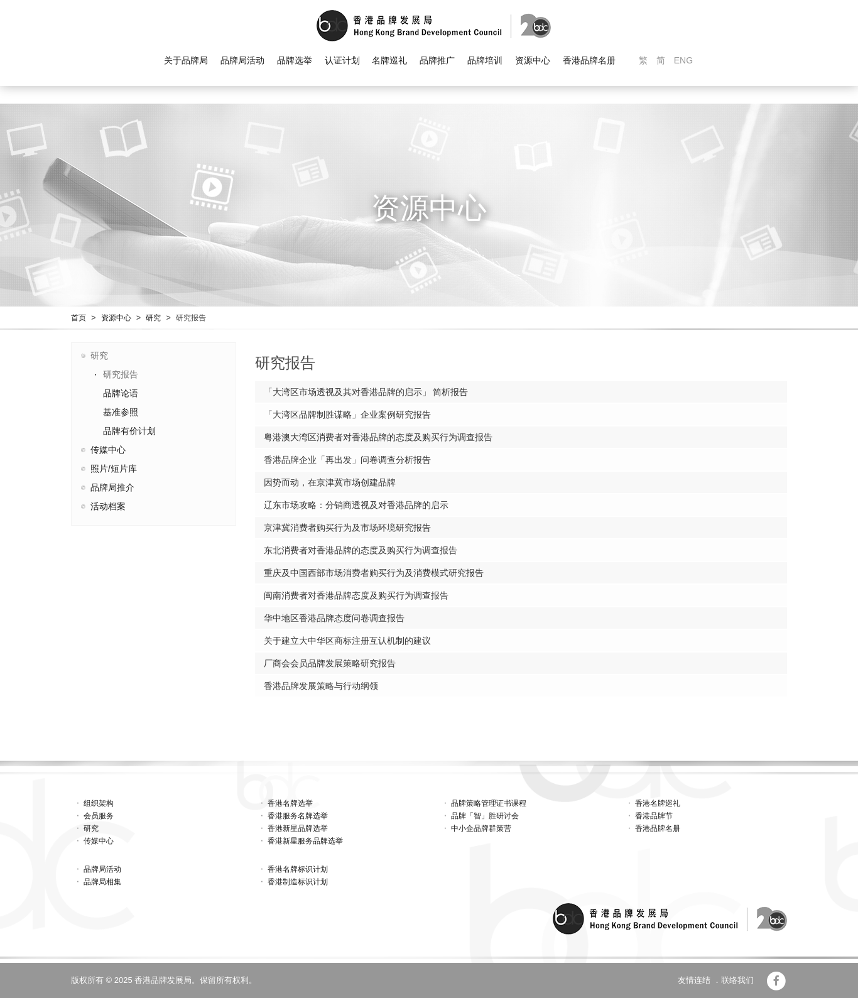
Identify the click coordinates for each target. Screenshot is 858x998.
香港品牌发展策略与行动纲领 (321, 686)
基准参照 (120, 412)
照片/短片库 (113, 469)
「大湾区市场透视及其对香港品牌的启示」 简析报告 (366, 392)
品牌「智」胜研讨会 (485, 815)
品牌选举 (294, 60)
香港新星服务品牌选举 (305, 841)
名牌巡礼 (389, 60)
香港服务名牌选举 (298, 815)
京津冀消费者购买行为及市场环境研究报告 (347, 528)
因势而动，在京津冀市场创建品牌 (330, 482)
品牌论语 (120, 393)
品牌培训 (484, 60)
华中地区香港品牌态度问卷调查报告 (334, 618)
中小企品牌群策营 (481, 828)
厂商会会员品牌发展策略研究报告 (330, 663)
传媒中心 (108, 450)
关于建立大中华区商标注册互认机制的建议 (347, 641)
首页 (78, 317)
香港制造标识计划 (298, 881)
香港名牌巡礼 (657, 803)
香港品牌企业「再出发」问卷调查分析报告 (347, 460)
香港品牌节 (654, 815)
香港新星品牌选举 (298, 828)
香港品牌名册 (589, 60)
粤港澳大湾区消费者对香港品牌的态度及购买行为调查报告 (378, 437)
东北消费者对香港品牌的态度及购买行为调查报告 (360, 550)
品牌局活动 (242, 60)
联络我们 (737, 980)
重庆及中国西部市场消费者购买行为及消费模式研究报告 (374, 573)
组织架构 (99, 803)
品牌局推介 (112, 487)
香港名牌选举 (290, 803)
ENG (683, 60)
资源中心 (532, 60)
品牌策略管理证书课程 (488, 803)
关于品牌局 (186, 60)
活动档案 (108, 506)
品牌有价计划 (129, 431)
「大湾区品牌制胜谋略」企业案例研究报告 (347, 415)
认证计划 (342, 60)
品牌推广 (437, 60)
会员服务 (99, 815)
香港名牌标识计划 (298, 869)
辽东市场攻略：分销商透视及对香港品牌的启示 (356, 505)
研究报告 (191, 317)
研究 (153, 317)
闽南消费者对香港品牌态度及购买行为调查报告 (356, 595)
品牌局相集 (102, 881)
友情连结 (694, 980)
